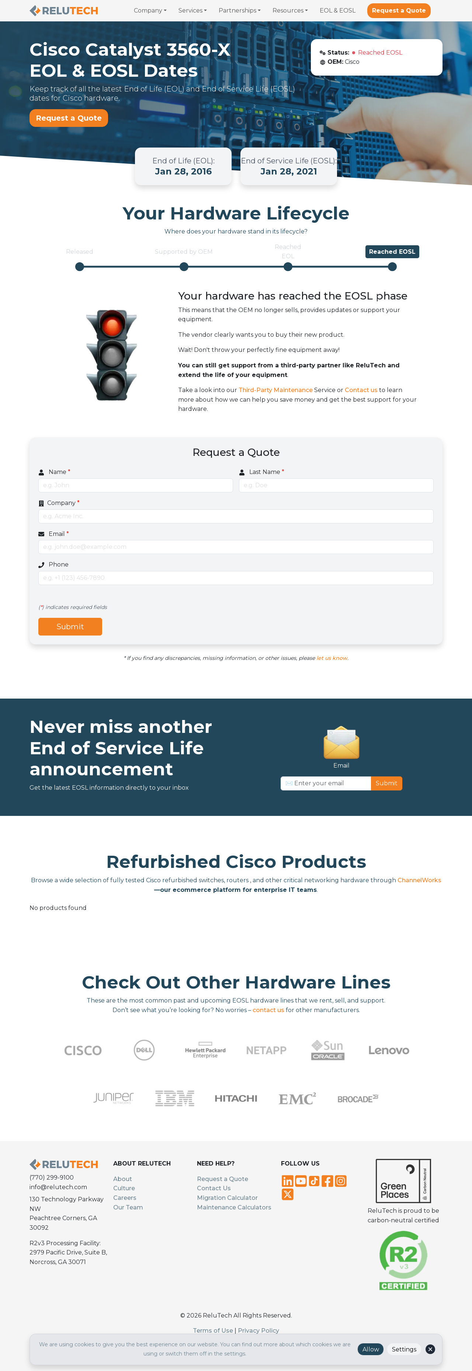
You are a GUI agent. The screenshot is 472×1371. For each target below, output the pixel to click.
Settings (404, 1349)
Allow (370, 1349)
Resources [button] (288, 10)
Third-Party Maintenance (276, 390)
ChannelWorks (418, 880)
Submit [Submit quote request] (70, 626)
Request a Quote (399, 10)
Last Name (261, 471)
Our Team (128, 1207)
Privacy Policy (258, 1330)
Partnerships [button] (237, 10)
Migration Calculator (227, 1197)
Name (54, 471)
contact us (268, 1010)
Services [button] (190, 10)
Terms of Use (213, 1330)
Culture (124, 1188)
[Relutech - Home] (64, 10)
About (122, 1179)
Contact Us (214, 1188)
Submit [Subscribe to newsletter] (387, 783)
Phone (53, 564)
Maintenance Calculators (234, 1207)
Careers (124, 1197)
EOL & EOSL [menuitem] (337, 10)
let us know (331, 658)
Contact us (361, 390)
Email (53, 533)
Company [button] (148, 10)
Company (59, 502)
